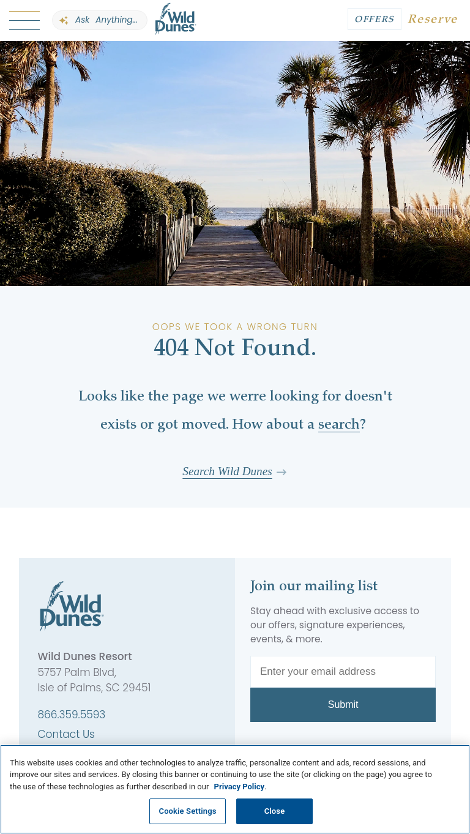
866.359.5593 (71, 714)
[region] (235, 789)
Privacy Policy (239, 786)
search (339, 425)
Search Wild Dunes (227, 471)
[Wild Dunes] (176, 20)
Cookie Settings (188, 811)
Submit (343, 704)
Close (274, 811)
